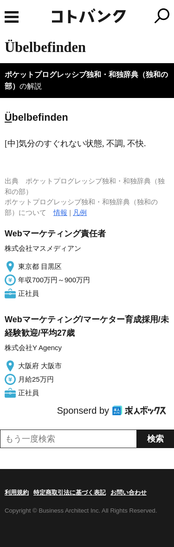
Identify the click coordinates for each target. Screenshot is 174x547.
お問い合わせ (128, 492)
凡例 (80, 212)
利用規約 (17, 492)
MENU (11, 17)
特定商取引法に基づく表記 (69, 492)
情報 (60, 212)
